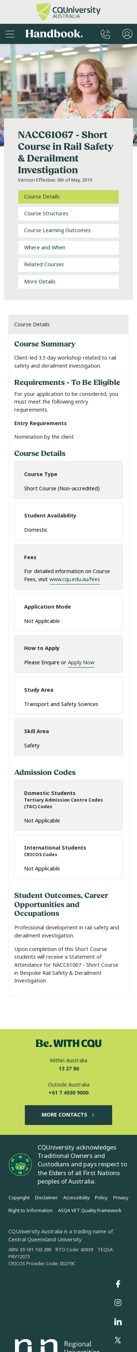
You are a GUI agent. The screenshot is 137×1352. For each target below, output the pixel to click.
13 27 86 (68, 1069)
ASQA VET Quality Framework (90, 1210)
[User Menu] (127, 34)
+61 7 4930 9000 (68, 1093)
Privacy (120, 1198)
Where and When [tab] (44, 248)
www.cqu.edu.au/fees (74, 579)
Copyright (19, 1198)
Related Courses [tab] (44, 264)
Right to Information (30, 1210)
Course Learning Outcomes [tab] (57, 230)
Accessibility (76, 1198)
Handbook (54, 34)
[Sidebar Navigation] (10, 34)
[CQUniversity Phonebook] (105, 34)
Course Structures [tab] (46, 214)
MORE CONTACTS (68, 1115)
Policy (101, 1198)
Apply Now (81, 662)
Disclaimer (46, 1198)
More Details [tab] (40, 282)
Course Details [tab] (42, 197)
